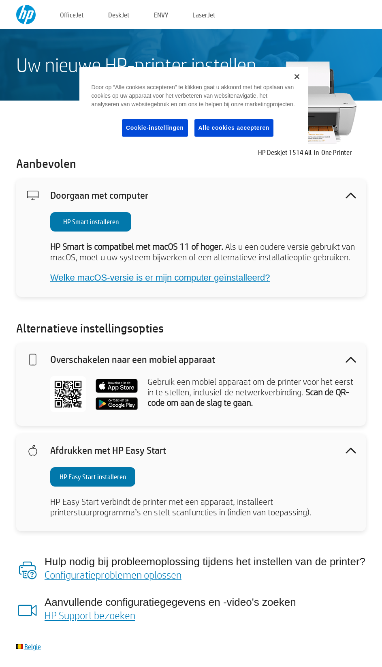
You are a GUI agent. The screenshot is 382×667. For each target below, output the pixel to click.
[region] (194, 108)
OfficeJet (72, 14)
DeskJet (119, 14)
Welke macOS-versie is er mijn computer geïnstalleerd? (160, 277)
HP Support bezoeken (90, 615)
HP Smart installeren (91, 221)
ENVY (161, 14)
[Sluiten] (297, 77)
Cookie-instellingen (155, 127)
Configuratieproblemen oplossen (113, 574)
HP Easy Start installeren (93, 476)
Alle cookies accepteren (234, 127)
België (32, 646)
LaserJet (204, 14)
